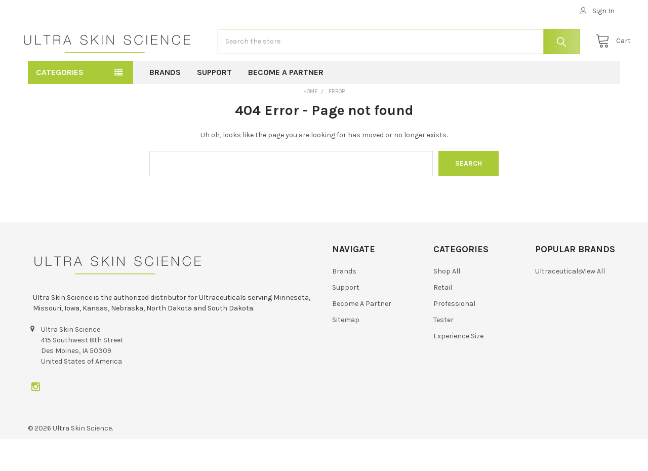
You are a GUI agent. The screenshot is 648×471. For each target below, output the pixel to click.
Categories (60, 104)
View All (593, 303)
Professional (454, 335)
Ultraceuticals (558, 303)
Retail (442, 319)
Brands (165, 104)
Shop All (446, 303)
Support (214, 104)
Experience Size (458, 368)
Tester (443, 351)
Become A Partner (285, 104)
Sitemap (345, 351)
